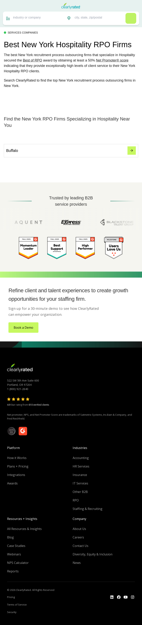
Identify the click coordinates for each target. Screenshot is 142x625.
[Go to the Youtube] (118, 597)
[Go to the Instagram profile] (132, 597)
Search (130, 18)
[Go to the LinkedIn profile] (112, 597)
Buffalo (71, 150)
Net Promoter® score (112, 60)
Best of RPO (32, 60)
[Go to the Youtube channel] (125, 597)
